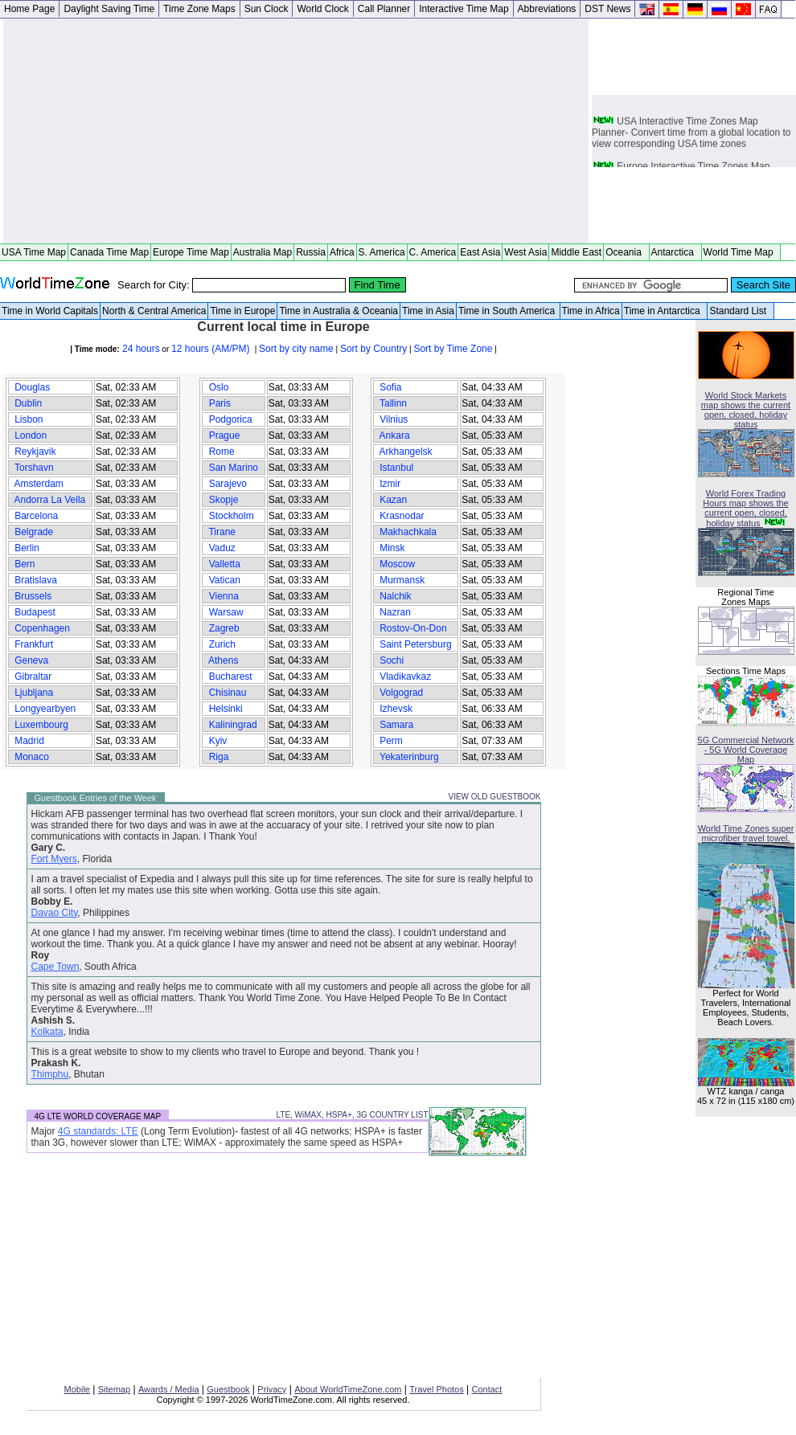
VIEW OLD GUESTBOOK (494, 796)
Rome (221, 451)
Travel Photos (436, 1389)
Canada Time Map (109, 252)
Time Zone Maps (199, 8)
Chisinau (227, 692)
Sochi (392, 660)
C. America (433, 252)
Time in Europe (242, 311)
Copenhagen (42, 628)
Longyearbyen (45, 708)
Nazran (395, 612)
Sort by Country (373, 348)
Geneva (31, 660)
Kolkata (47, 1031)
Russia (311, 252)
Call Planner (384, 8)
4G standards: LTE (98, 1131)
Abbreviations (547, 8)
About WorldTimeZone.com (347, 1389)
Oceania (625, 252)
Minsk (392, 548)
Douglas (32, 387)
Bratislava (35, 580)
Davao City (54, 912)
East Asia (480, 252)
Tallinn (393, 403)
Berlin (27, 548)
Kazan (393, 499)
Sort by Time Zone (452, 348)
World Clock (322, 8)
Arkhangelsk (406, 451)
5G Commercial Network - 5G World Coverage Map (746, 749)
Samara (396, 724)
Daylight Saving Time (109, 8)
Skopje (223, 499)
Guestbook (228, 1389)
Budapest (35, 612)
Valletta (224, 564)
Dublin (28, 403)
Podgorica (230, 419)
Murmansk (402, 580)
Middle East (576, 252)
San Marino (233, 467)
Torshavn (34, 467)
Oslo (218, 387)
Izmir (390, 483)
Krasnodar (402, 515)
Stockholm (231, 515)
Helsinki (225, 708)
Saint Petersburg (415, 644)
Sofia (390, 387)
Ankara (394, 435)
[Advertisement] (296, 130)
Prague (224, 435)
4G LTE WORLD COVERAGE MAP (98, 1116)
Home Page (29, 8)
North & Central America (154, 311)
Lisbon (29, 419)
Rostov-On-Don (413, 628)
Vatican (224, 580)
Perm (391, 740)
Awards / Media (168, 1389)
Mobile (77, 1389)
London (31, 435)
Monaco (31, 756)
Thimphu (50, 1074)
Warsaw (226, 612)
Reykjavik (35, 451)
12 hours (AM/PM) (211, 348)
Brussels (33, 596)
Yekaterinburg (409, 756)
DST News (607, 8)
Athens (223, 660)
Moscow (397, 564)
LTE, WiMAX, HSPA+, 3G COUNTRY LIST (352, 1114)
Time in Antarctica (665, 311)
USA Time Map (34, 252)
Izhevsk (396, 708)
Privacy (271, 1389)
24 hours (140, 348)
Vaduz (222, 548)
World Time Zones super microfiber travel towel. (746, 833)
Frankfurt (34, 644)
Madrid (29, 740)
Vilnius (394, 419)
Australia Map (262, 252)
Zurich (222, 644)
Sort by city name (296, 348)
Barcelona (36, 515)
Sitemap (114, 1389)
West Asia (525, 252)
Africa (342, 252)
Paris (219, 403)
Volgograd (401, 692)
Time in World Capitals (50, 311)
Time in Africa (591, 311)
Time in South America (508, 311)
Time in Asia (428, 311)
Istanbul (396, 467)
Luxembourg (41, 724)
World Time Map (741, 252)
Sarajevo (227, 483)
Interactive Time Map (463, 8)
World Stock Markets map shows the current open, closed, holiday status (745, 409)
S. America (382, 252)
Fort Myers (54, 859)
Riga (218, 756)
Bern (25, 564)
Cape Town (55, 966)
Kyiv (217, 740)
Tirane (222, 532)
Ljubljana (34, 692)
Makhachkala (408, 532)
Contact (487, 1389)
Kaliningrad (233, 724)
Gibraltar (33, 676)
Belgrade (34, 532)
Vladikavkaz (405, 676)
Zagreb (224, 628)
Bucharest (230, 676)
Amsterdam (39, 483)
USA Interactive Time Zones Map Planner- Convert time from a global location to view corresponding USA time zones (691, 137)
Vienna (223, 596)
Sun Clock (266, 8)
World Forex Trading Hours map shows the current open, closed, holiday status (745, 508)
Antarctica (675, 252)
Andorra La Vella (50, 499)
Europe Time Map (191, 252)
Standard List (740, 311)
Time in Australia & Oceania (338, 311)
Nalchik (395, 596)
